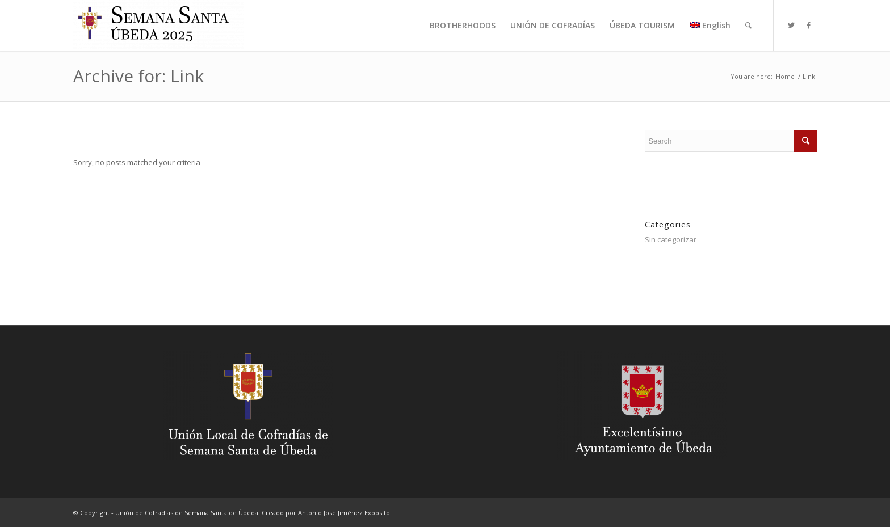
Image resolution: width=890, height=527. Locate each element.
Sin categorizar (670, 239)
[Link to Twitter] (791, 24)
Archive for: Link (138, 75)
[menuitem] (462, 25)
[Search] (748, 25)
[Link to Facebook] (808, 24)
